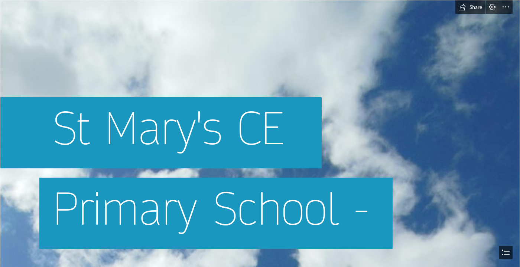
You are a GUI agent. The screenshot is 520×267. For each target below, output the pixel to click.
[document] (260, 133)
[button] (470, 7)
